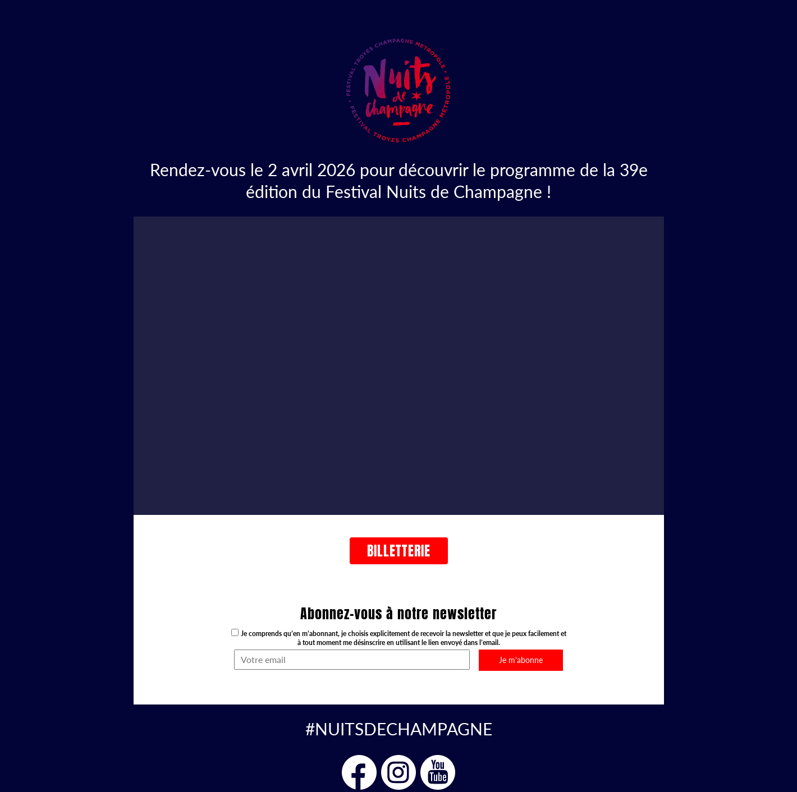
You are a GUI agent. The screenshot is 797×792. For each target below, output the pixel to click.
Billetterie (398, 551)
